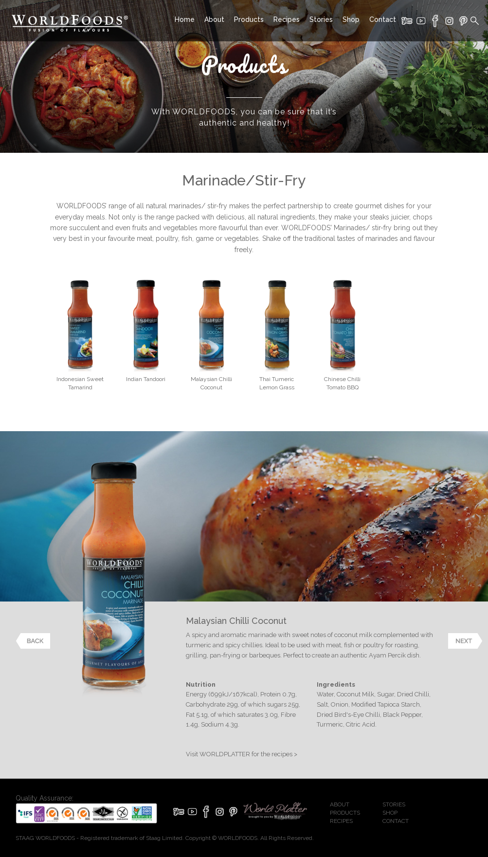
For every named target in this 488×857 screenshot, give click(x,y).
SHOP (390, 812)
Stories (321, 19)
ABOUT (339, 804)
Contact (382, 19)
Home (185, 19)
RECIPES (341, 821)
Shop (351, 19)
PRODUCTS (345, 812)
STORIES (393, 804)
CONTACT (395, 821)
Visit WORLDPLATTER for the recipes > (241, 754)
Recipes (286, 19)
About (214, 19)
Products (249, 19)
